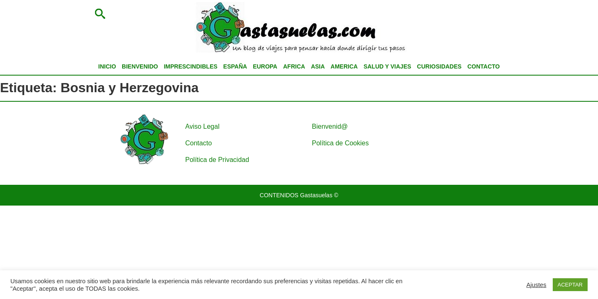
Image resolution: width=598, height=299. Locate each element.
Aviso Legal (202, 126)
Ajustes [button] (537, 285)
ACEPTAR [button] (570, 285)
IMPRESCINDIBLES (190, 66)
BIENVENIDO (140, 66)
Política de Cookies (340, 143)
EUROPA (265, 66)
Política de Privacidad (217, 159)
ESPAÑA (235, 66)
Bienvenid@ (330, 126)
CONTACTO (483, 66)
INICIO (107, 66)
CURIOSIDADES (439, 66)
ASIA (318, 66)
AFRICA (294, 66)
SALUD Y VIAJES (387, 66)
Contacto (198, 143)
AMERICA (344, 66)
